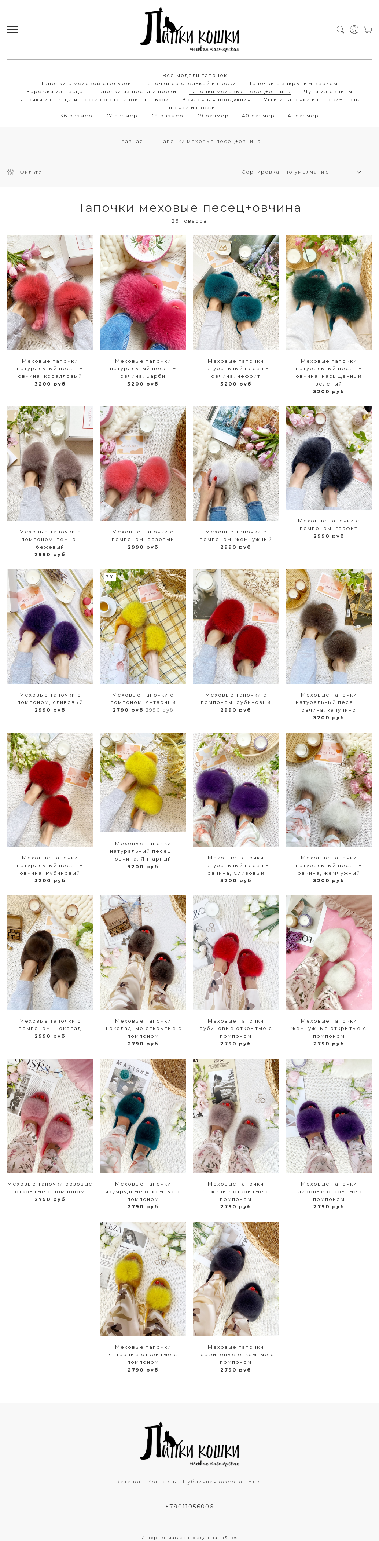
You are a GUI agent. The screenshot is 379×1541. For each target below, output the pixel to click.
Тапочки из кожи (190, 107)
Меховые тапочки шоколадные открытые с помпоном (143, 1029)
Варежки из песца (54, 91)
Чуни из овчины (328, 91)
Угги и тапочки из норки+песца (312, 99)
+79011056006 (189, 1507)
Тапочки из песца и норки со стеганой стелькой (93, 99)
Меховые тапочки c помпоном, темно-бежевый (50, 539)
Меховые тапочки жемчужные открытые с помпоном (329, 1029)
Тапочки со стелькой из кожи (190, 83)
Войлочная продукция (216, 99)
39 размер (212, 115)
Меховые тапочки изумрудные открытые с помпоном (143, 1191)
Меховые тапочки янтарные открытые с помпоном (143, 1355)
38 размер (167, 115)
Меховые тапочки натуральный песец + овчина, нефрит (236, 369)
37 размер (122, 115)
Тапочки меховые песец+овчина (240, 91)
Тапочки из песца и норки (136, 91)
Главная (130, 142)
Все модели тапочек (195, 75)
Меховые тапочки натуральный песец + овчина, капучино (329, 702)
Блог (255, 1482)
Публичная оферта (213, 1482)
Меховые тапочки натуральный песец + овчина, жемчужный (329, 865)
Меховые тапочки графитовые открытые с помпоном (236, 1355)
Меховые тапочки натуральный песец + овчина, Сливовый (236, 865)
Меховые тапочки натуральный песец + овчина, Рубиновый (50, 865)
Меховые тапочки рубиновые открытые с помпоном (235, 1029)
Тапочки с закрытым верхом (293, 83)
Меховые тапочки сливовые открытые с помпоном (328, 1191)
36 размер (76, 115)
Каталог (129, 1482)
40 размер (258, 115)
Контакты (162, 1482)
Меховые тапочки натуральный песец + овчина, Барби (143, 369)
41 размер (303, 115)
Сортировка (261, 172)
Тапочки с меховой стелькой (86, 83)
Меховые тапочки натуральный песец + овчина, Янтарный (143, 851)
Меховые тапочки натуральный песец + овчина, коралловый (50, 369)
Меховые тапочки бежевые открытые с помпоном (235, 1191)
